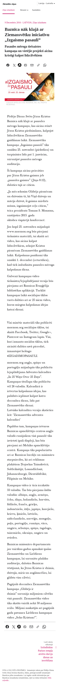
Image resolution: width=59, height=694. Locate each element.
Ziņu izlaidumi (9, 10)
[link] (7, 627)
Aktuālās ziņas (9, 4)
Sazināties (36, 10)
